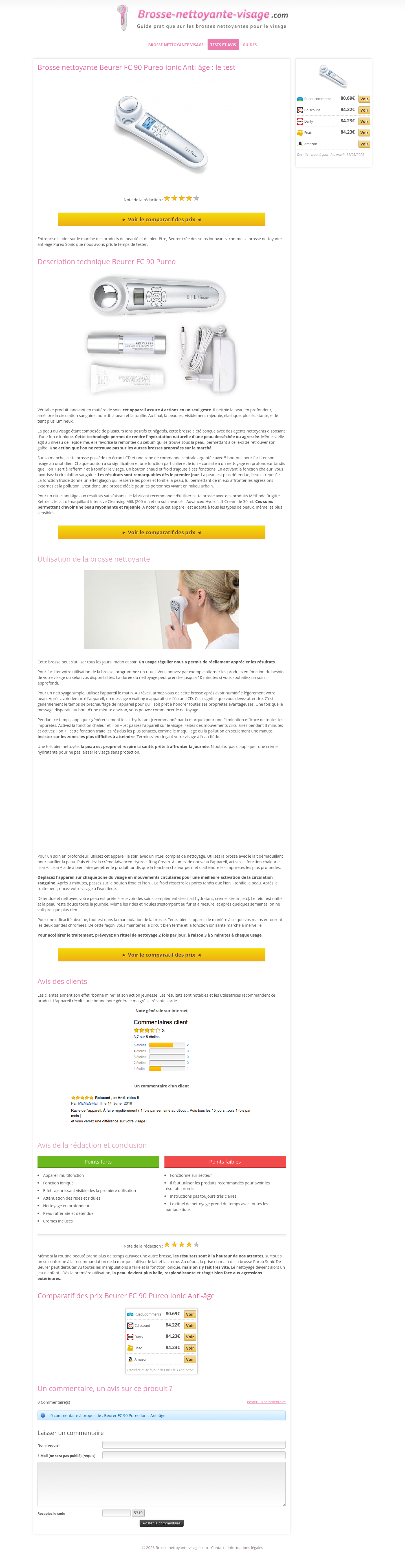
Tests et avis (223, 44)
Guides (250, 44)
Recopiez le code (51, 1513)
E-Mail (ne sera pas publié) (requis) (66, 1455)
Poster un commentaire (266, 1402)
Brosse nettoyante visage (176, 44)
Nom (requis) (49, 1445)
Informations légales (245, 1547)
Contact (217, 1547)
